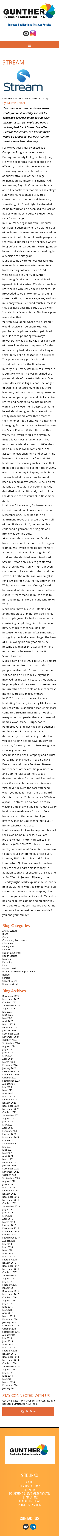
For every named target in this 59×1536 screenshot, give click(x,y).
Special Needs (9, 980)
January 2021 (9, 1165)
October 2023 (9, 1077)
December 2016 (10, 1290)
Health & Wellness (12, 952)
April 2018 (7, 1253)
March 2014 (8, 1382)
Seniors (6, 977)
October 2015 (9, 1328)
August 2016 (8, 1300)
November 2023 (10, 1074)
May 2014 (7, 1378)
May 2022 (7, 1124)
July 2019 (7, 1209)
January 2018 (9, 1262)
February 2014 (9, 1385)
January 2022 (9, 1134)
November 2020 (10, 1171)
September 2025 (11, 1005)
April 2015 (7, 1344)
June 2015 (7, 1341)
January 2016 (9, 1322)
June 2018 (7, 1247)
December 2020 (10, 1168)
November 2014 (10, 1360)
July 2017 (7, 1281)
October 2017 (9, 1272)
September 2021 (11, 1143)
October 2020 (9, 1174)
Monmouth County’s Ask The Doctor (29, 1494)
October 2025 (9, 1002)
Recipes (6, 974)
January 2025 (9, 1030)
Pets (4, 965)
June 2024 (7, 1052)
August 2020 (8, 1181)
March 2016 (8, 1316)
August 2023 (8, 1083)
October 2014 (9, 1363)
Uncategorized (10, 984)
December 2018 (10, 1228)
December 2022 (10, 1105)
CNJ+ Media (29, 1490)
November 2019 (10, 1199)
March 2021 (8, 1159)
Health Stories (9, 955)
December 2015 (10, 1325)
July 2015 (7, 1338)
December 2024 (10, 1033)
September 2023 (11, 1080)
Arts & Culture (9, 930)
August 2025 (8, 1008)
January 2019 (9, 1225)
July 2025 (7, 1011)
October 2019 (9, 1203)
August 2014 (8, 1369)
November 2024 (10, 1036)
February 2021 (9, 1162)
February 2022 (9, 1130)
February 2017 (9, 1284)
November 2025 (10, 999)
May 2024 (7, 1055)
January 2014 (9, 1388)
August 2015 (8, 1334)
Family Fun (8, 946)
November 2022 (10, 1108)
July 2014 (7, 1372)
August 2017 (8, 1278)
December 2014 (10, 1356)
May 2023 (7, 1090)
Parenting (7, 962)
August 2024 (8, 1046)
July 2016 (7, 1303)
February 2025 (9, 1027)
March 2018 (8, 1256)
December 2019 (10, 1196)
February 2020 (9, 1190)
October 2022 (9, 1112)
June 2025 (7, 1014)
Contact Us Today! (29, 1501)
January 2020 (9, 1193)
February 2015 (9, 1350)
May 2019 (7, 1215)
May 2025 (7, 1017)
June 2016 (7, 1306)
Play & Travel (9, 968)
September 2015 (11, 1331)
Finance (6, 949)
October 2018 (9, 1234)
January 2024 (9, 1068)
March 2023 (8, 1096)
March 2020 (8, 1187)
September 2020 (11, 1178)
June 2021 (7, 1149)
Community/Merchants (14, 940)
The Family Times (30, 1497)
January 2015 (9, 1353)
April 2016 (7, 1312)
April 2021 (7, 1156)
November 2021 (10, 1137)
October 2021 (9, 1140)
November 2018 (10, 1231)
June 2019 (7, 1212)
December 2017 (10, 1265)
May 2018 (7, 1250)
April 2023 (7, 1093)
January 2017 (9, 1287)
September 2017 (11, 1275)
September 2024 (11, 1043)
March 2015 (8, 1347)
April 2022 (7, 1127)
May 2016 (7, 1309)
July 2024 (7, 1049)
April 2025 (7, 1021)
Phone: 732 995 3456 (29, 1505)
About (29, 1482)
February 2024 (9, 1065)
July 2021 (7, 1146)
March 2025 (8, 1024)
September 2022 (11, 1115)
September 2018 (11, 1237)
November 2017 (10, 1269)
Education (7, 943)
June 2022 (7, 1121)
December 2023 (10, 1071)
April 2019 (7, 1218)
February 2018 (9, 1259)
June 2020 (7, 1184)
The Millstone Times (30, 1486)
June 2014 (7, 1375)
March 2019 (8, 1221)
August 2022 (8, 1118)
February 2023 (9, 1099)
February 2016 (9, 1319)
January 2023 (9, 1102)
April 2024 (7, 1058)
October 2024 (9, 1039)
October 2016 (9, 1297)
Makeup (6, 958)
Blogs (5, 933)
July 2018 (7, 1243)
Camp (5, 937)
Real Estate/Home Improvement (19, 971)
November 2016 (10, 1294)
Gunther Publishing (39, 98)
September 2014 (11, 1366)
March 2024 (8, 1061)
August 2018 (8, 1240)
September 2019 (11, 1206)
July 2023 (7, 1087)
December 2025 (10, 996)
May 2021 (7, 1152)
